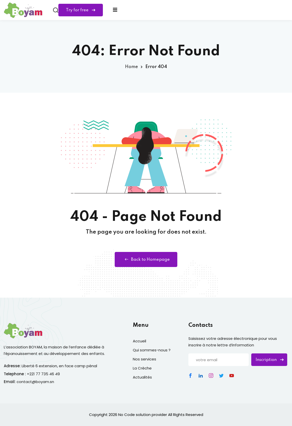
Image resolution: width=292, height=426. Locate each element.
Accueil (139, 341)
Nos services (144, 359)
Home (131, 67)
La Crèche (142, 368)
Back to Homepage (146, 259)
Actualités (142, 377)
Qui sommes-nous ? (152, 350)
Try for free (80, 10)
